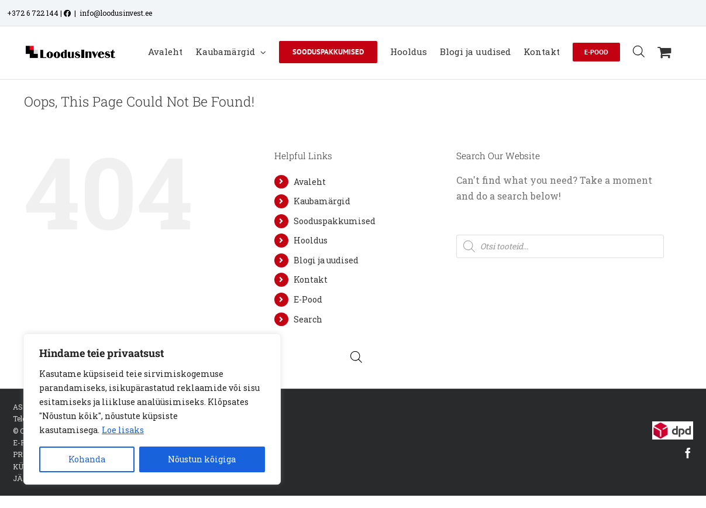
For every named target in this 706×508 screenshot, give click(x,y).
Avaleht (310, 181)
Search (308, 319)
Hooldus (311, 240)
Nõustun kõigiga (202, 459)
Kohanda (86, 459)
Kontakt (311, 279)
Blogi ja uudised (326, 260)
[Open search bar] (639, 51)
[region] (152, 409)
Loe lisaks (123, 429)
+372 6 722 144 (32, 13)
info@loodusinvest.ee (116, 13)
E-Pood (308, 299)
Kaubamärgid (322, 201)
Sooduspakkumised (335, 220)
